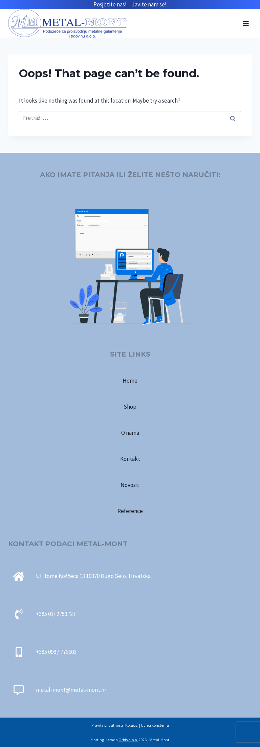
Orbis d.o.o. (128, 739)
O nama (130, 432)
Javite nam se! (149, 4)
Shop (130, 406)
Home (130, 380)
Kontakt (130, 459)
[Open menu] (245, 23)
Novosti (130, 485)
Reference (130, 511)
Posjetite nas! (112, 4)
